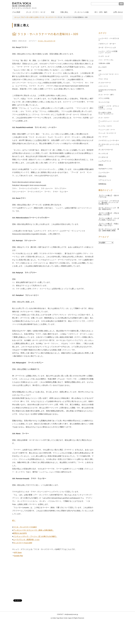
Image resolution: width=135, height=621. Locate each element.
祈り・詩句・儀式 (101, 12)
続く (14, 520)
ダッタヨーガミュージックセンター (108, 145)
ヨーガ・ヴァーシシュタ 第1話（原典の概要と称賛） (108, 230)
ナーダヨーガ (103, 157)
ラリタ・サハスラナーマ (46, 41)
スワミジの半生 (103, 98)
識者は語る (102, 176)
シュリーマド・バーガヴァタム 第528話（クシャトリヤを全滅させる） (108, 202)
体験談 (100, 165)
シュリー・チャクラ (104, 52)
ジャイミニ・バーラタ (105, 109)
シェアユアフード (104, 161)
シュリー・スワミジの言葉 (107, 51)
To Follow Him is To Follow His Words (107, 90)
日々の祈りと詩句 (104, 112)
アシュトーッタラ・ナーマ (106, 129)
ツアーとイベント (104, 180)
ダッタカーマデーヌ (104, 82)
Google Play (18, 556)
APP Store (18, 552)
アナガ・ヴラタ (103, 79)
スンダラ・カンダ (103, 56)
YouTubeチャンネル (105, 169)
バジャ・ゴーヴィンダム (105, 60)
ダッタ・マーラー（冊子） (106, 94)
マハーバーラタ (103, 102)
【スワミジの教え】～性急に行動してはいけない (108, 224)
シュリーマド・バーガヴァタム (108, 39)
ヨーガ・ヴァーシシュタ (107, 47)
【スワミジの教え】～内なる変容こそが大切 (108, 214)
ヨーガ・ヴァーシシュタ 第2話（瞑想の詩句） (108, 208)
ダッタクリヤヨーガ (105, 150)
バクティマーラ (103, 86)
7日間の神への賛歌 (104, 63)
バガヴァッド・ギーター (107, 44)
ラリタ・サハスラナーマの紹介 (25, 527)
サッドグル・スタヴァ (105, 126)
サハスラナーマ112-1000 (22, 543)
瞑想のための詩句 (20, 533)
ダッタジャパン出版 (81, 12)
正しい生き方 (102, 67)
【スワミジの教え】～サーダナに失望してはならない (108, 219)
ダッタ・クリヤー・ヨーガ (35, 12)
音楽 (52, 12)
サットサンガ (103, 153)
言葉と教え (64, 12)
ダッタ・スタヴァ (103, 117)
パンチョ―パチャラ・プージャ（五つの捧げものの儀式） (35, 536)
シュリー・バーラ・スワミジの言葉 (108, 107)
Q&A (99, 70)
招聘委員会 (102, 184)
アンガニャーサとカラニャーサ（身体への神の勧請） (33, 530)
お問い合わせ (118, 12)
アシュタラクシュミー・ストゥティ (108, 122)
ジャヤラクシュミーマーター (108, 140)
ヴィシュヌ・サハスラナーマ (107, 133)
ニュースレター (103, 172)
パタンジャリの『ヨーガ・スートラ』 (108, 75)
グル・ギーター (103, 136)
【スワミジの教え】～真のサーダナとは (108, 196)
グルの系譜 (16, 12)
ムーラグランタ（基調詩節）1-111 (26, 539)
